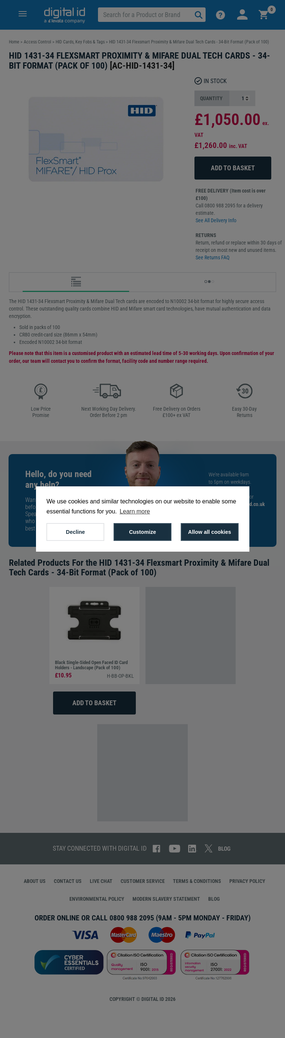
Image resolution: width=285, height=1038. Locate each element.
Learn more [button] (134, 511)
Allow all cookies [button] (209, 532)
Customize (142, 532)
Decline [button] (75, 532)
